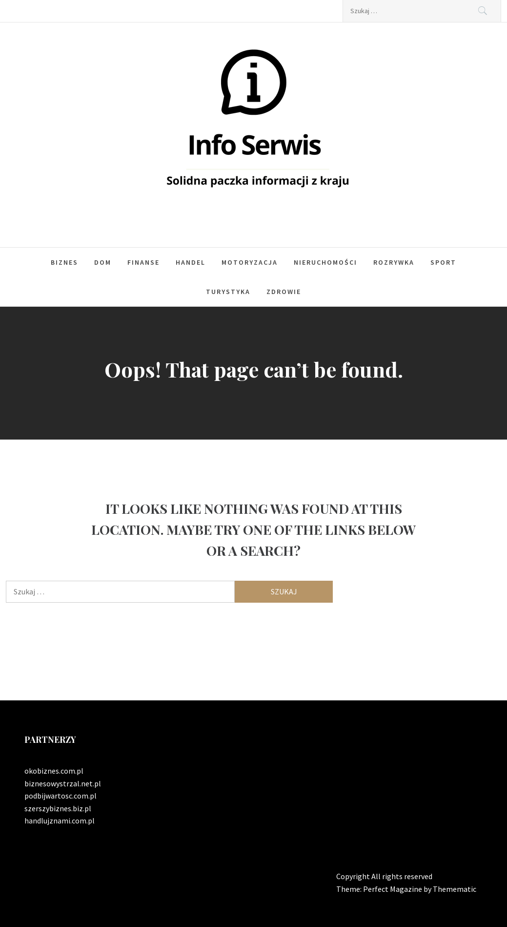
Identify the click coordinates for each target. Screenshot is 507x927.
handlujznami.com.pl (59, 820)
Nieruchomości (325, 262)
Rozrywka (393, 262)
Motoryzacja (250, 262)
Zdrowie (283, 291)
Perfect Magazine (393, 889)
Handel (190, 262)
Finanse (143, 262)
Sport (443, 262)
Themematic (454, 889)
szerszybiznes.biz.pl (57, 808)
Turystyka (228, 291)
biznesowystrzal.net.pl (62, 783)
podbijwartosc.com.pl (60, 796)
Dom (102, 262)
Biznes (64, 262)
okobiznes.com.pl (53, 771)
